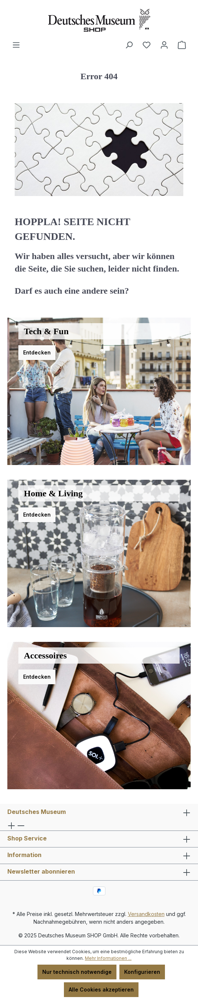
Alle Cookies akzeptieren (101, 989)
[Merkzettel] (146, 45)
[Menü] (16, 45)
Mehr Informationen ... (108, 958)
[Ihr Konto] (164, 45)
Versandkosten (146, 914)
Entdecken (37, 352)
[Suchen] (129, 45)
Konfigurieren (142, 972)
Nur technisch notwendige (77, 972)
